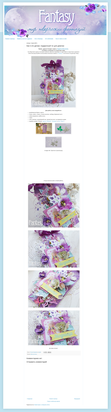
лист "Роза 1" (61, 121)
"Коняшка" (54, 121)
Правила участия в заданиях (24, 38)
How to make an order (61, 38)
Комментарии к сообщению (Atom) (42, 404)
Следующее (29, 398)
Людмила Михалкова (62, 48)
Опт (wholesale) (49, 38)
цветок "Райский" (47, 121)
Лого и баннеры (39, 38)
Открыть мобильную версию (53, 401)
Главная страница (10, 38)
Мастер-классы (34, 354)
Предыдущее (77, 398)
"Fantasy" (60, 53)
